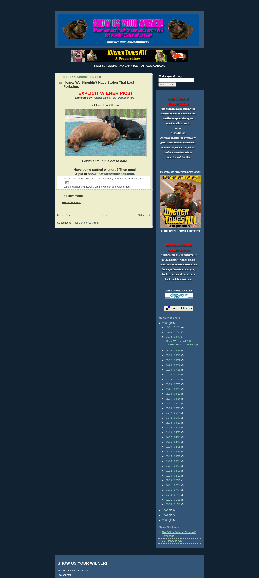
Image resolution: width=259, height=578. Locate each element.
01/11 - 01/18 (173, 499)
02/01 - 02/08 (173, 485)
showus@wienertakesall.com (111, 174)
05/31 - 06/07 (173, 403)
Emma (98, 186)
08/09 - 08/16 (173, 355)
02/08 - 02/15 (173, 480)
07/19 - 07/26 (173, 369)
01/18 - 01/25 (173, 495)
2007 (165, 515)
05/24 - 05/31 (173, 408)
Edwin (89, 186)
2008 (165, 510)
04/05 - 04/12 (173, 442)
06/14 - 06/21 (173, 393)
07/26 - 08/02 (173, 365)
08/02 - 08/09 (173, 360)
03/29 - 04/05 (173, 446)
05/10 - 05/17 (173, 418)
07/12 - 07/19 (173, 374)
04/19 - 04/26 (173, 432)
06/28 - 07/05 (173, 384)
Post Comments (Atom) (86, 222)
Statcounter (64, 574)
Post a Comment (71, 202)
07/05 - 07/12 (173, 379)
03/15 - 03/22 (173, 456)
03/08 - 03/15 (173, 461)
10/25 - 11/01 (173, 332)
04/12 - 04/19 (173, 437)
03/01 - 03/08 (173, 466)
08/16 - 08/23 (173, 350)
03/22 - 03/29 (173, 451)
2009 (165, 323)
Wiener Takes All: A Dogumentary (114, 97)
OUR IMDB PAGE (172, 540)
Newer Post (63, 215)
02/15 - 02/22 (173, 475)
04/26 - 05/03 (173, 427)
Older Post (144, 215)
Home (104, 215)
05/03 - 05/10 (173, 422)
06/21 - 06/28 (173, 389)
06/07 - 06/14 (173, 398)
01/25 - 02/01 (173, 490)
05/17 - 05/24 (173, 413)
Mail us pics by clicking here (74, 570)
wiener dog (123, 186)
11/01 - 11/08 (173, 327)
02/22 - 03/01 (173, 470)
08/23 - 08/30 (173, 336)
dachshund (78, 186)
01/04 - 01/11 (173, 504)
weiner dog (109, 186)
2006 (165, 520)
